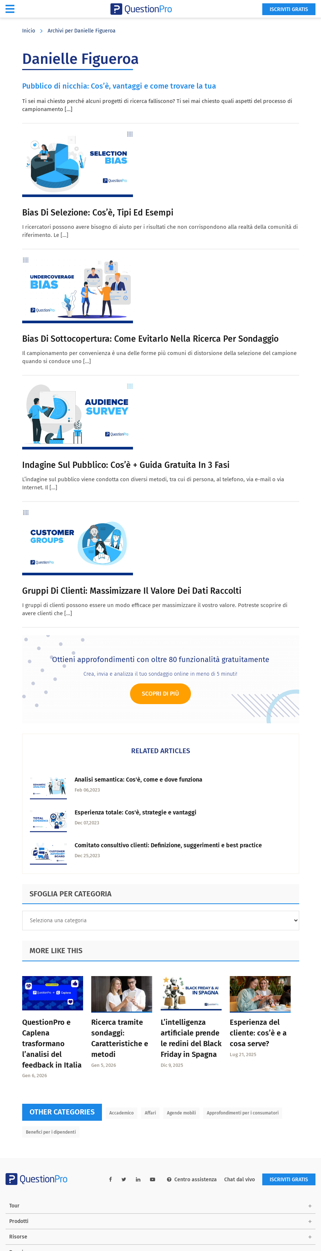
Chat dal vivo (239, 1179)
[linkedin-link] (138, 1179)
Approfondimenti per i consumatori (243, 1113)
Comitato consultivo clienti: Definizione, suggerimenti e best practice (168, 845)
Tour (14, 1206)
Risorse (18, 1237)
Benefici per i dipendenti (51, 1132)
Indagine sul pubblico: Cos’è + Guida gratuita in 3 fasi (125, 465)
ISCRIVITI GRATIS (289, 9)
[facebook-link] (110, 1179)
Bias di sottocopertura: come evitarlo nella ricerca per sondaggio (150, 339)
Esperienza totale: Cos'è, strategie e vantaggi (136, 812)
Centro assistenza (192, 1179)
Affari (150, 1113)
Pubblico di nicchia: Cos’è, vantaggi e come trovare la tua (119, 86)
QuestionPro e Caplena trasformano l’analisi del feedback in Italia (52, 1043)
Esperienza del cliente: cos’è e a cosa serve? (258, 1033)
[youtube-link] (152, 1179)
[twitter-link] (124, 1179)
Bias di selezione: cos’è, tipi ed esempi (97, 212)
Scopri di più (160, 693)
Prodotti (18, 1221)
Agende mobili (181, 1113)
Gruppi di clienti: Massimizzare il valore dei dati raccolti (131, 591)
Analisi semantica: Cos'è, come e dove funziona (138, 779)
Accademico (121, 1113)
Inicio (28, 31)
